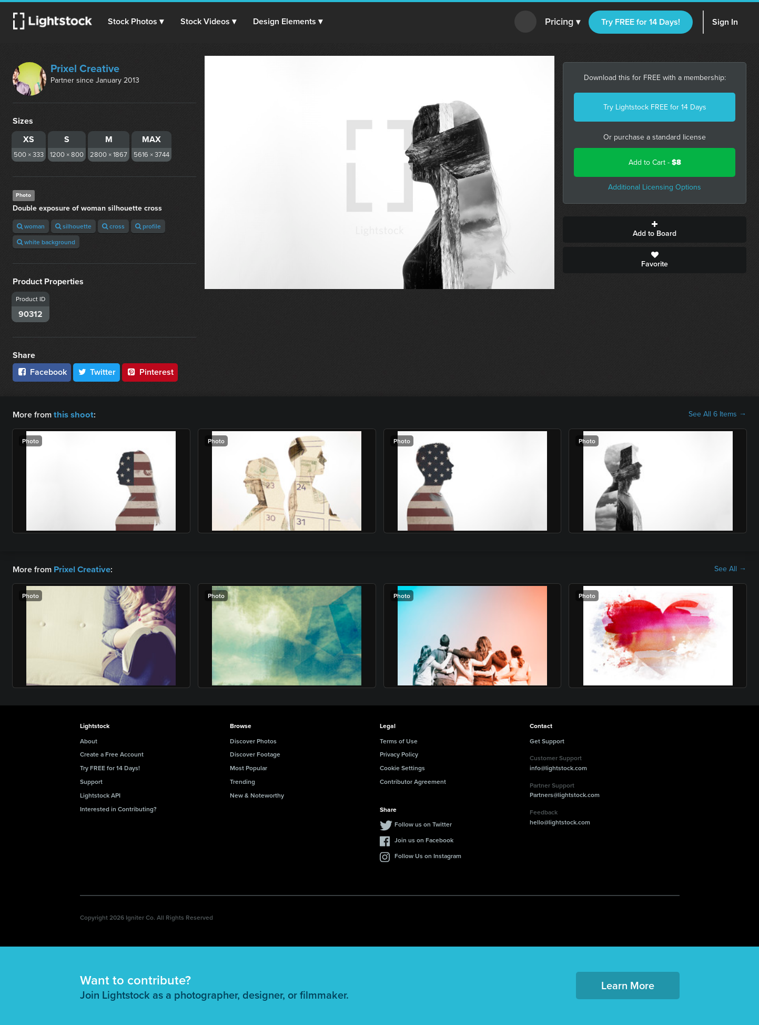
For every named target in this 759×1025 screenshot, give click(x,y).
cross (113, 226)
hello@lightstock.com (560, 821)
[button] (136, 21)
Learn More (627, 984)
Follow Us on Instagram (427, 854)
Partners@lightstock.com (565, 793)
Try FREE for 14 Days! (640, 22)
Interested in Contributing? (118, 807)
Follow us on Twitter (423, 823)
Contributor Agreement (413, 780)
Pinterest (150, 372)
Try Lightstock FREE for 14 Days (654, 107)
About (88, 739)
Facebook (42, 372)
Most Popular (248, 766)
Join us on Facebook (423, 838)
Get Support (547, 739)
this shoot (72, 414)
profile (148, 226)
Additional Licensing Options (654, 187)
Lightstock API (100, 794)
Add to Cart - (655, 162)
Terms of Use (399, 739)
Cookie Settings (402, 766)
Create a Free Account (112, 753)
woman (31, 226)
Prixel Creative (84, 68)
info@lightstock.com (558, 766)
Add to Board (654, 229)
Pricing (562, 22)
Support (91, 780)
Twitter (96, 372)
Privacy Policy (399, 753)
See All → (730, 568)
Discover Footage (255, 753)
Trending (242, 780)
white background (46, 241)
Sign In (725, 22)
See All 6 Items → (717, 414)
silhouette (73, 226)
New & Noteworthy (257, 794)
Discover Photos (253, 739)
